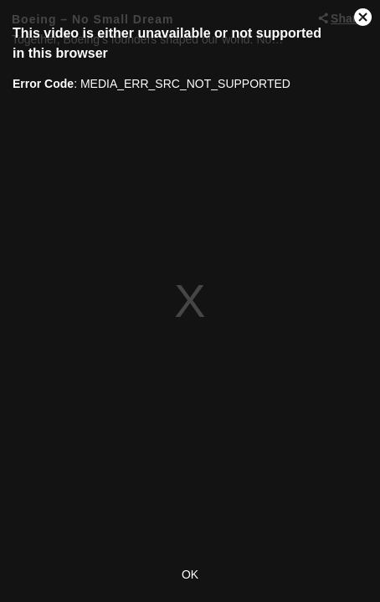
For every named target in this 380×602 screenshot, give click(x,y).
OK (190, 574)
